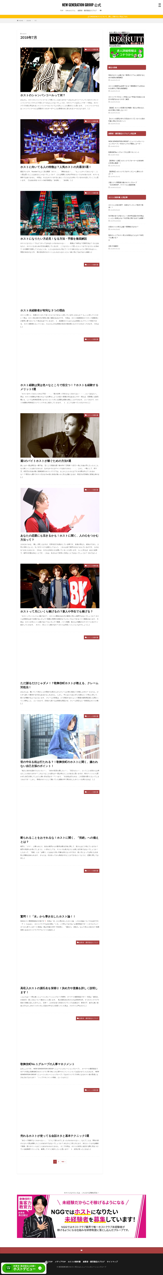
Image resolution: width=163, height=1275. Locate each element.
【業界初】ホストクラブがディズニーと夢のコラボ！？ (125, 173)
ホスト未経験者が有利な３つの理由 (42, 310)
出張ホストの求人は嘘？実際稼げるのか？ (123, 227)
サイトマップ (112, 1261)
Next (63, 1161)
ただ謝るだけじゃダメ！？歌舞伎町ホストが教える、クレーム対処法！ (59, 685)
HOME (21, 20)
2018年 (28, 20)
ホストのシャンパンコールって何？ (42, 95)
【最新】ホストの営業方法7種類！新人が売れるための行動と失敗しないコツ (126, 109)
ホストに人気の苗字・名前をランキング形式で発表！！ (125, 206)
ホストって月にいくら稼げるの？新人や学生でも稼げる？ (56, 611)
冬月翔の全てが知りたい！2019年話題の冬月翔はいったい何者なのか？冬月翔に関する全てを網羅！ (126, 217)
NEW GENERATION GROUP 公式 (81, 5)
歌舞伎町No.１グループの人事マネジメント (47, 1064)
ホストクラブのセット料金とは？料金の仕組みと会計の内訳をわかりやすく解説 (126, 98)
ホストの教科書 (92, 49)
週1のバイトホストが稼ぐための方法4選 (45, 460)
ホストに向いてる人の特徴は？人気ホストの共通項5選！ (55, 166)
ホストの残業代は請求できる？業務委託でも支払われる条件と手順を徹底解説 (126, 87)
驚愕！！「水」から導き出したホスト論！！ (48, 916)
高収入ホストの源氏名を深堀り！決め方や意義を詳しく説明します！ (59, 990)
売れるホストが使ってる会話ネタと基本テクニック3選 (54, 1135)
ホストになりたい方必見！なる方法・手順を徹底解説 (53, 238)
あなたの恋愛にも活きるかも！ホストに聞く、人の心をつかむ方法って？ (59, 537)
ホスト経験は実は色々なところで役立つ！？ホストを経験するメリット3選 (59, 387)
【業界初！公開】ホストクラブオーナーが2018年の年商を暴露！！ (126, 162)
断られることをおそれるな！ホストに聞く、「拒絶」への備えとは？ (59, 839)
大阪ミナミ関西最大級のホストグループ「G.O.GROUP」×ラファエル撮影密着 (122, 183)
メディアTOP (60, 1261)
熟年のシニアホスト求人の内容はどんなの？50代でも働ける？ (126, 236)
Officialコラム (70, 10)
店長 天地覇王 (113, 246)
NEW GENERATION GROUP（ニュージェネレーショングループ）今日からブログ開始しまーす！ (126, 142)
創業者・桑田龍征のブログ (87, 10)
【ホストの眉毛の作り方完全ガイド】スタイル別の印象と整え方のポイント (126, 120)
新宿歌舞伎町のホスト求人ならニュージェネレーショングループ (82, 1267)
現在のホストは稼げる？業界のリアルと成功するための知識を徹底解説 (126, 76)
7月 (35, 20)
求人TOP (49, 1261)
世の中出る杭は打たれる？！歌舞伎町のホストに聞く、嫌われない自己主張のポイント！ (59, 764)
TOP (61, 10)
